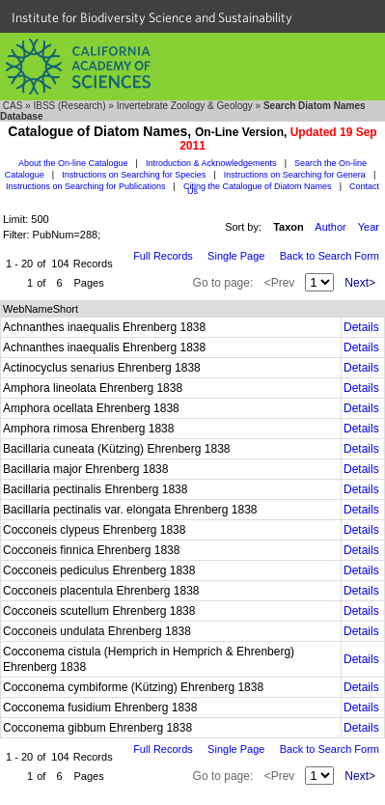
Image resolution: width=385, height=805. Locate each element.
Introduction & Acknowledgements (211, 163)
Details (361, 327)
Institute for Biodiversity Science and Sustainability (152, 17)
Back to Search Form (329, 256)
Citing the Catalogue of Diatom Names (257, 186)
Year (368, 227)
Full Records (163, 256)
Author (330, 227)
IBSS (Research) (69, 105)
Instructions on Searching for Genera (295, 175)
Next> (359, 283)
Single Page (235, 256)
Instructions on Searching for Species (134, 175)
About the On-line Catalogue (73, 163)
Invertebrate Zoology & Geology (185, 105)
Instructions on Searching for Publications (86, 186)
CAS (13, 105)
